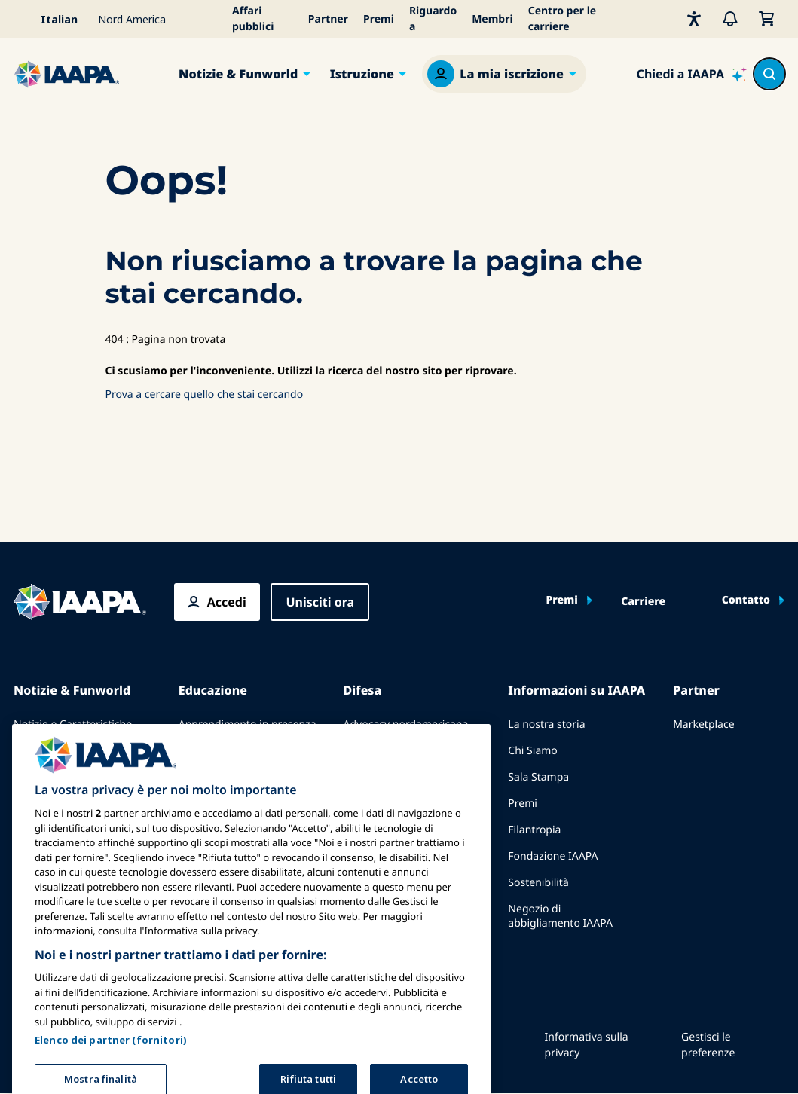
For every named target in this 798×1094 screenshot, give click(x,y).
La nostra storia (546, 724)
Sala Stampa (538, 777)
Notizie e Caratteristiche (73, 724)
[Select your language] (51, 19)
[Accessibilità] (694, 19)
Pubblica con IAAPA (61, 751)
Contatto (746, 600)
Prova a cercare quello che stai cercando (204, 394)
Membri (492, 19)
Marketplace (703, 724)
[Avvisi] (730, 19)
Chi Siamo (532, 751)
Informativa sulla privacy (586, 1045)
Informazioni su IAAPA (576, 690)
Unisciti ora (320, 602)
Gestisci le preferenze (708, 1045)
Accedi (226, 602)
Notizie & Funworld (238, 74)
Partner (328, 19)
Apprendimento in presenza (247, 724)
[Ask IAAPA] (692, 74)
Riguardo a (433, 19)
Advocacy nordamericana (406, 724)
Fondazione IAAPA (553, 856)
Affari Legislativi (383, 777)
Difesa (363, 690)
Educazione (213, 690)
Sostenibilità (538, 883)
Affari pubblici (253, 19)
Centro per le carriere (562, 19)
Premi (378, 19)
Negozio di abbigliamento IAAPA (560, 916)
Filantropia (534, 830)
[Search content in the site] (769, 74)
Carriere (643, 602)
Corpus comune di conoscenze (224, 758)
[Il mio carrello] (766, 19)
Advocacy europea (389, 751)
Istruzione (362, 74)
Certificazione (212, 791)
